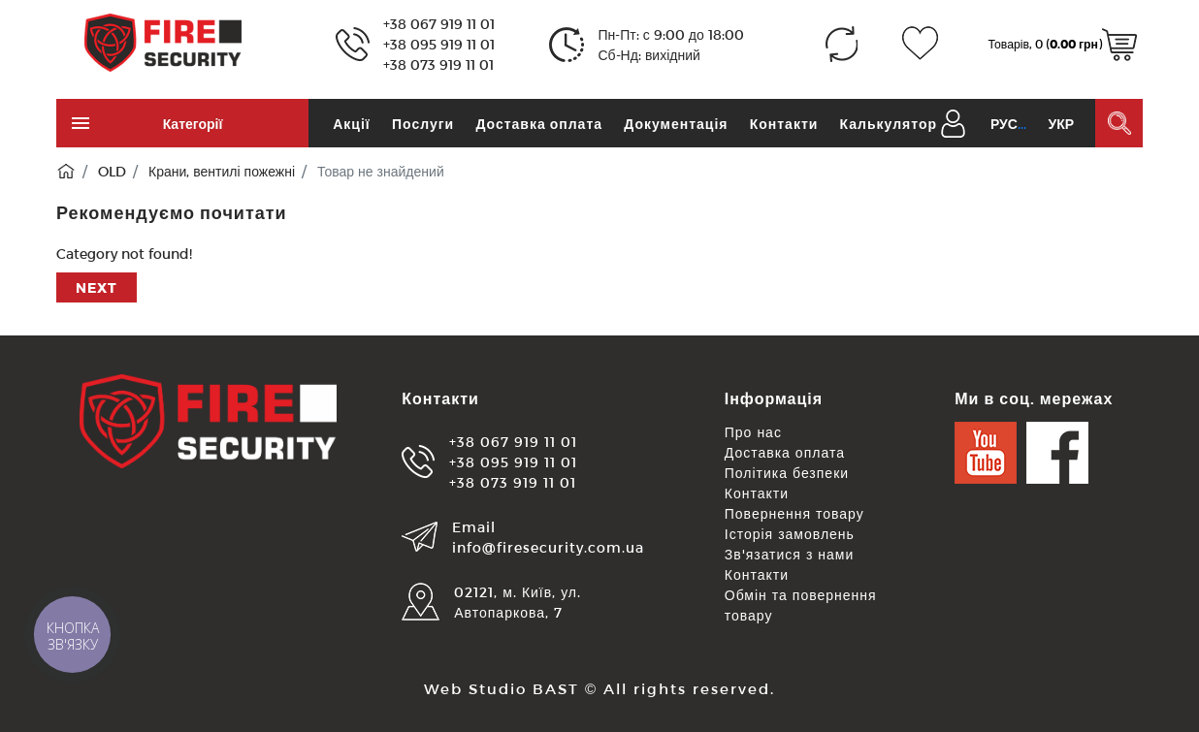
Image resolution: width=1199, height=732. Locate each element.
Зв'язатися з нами (790, 554)
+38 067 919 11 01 (439, 24)
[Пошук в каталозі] (1119, 123)
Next (96, 287)
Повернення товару (794, 513)
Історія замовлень (790, 533)
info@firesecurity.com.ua (548, 547)
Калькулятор (888, 123)
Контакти (784, 123)
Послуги (423, 123)
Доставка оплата (538, 123)
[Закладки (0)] (920, 44)
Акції (352, 123)
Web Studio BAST (501, 688)
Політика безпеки (787, 472)
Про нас (753, 432)
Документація (676, 123)
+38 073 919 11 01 (438, 64)
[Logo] (163, 41)
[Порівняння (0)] (842, 44)
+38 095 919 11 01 (439, 44)
